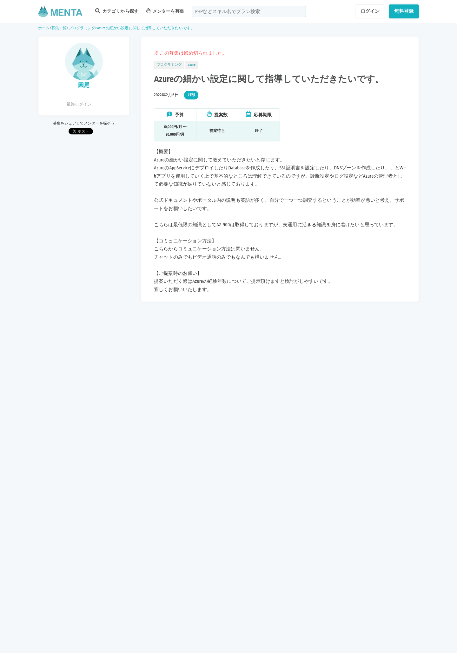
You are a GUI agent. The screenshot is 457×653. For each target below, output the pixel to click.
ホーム (44, 28)
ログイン (370, 11)
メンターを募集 (165, 11)
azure (191, 65)
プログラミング (82, 28)
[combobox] (249, 11)
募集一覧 (59, 28)
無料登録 (404, 11)
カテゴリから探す (116, 11)
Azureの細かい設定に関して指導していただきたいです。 (145, 28)
